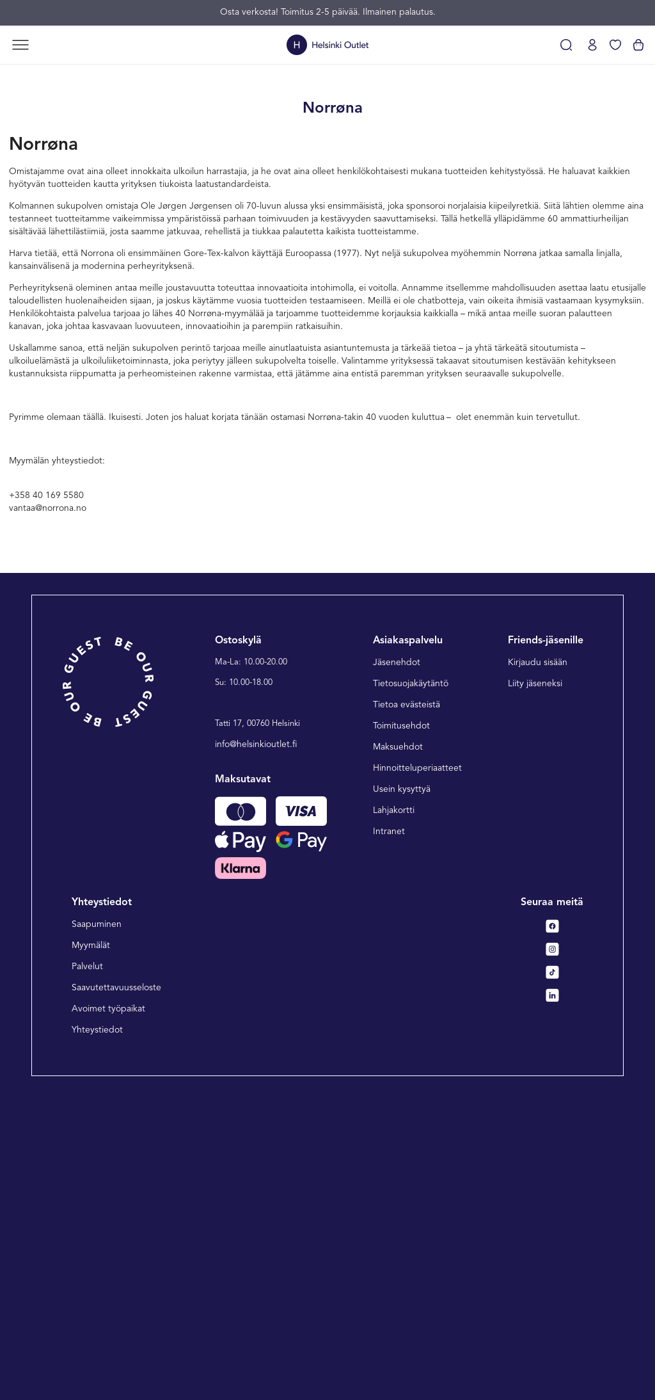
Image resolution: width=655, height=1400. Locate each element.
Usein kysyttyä (401, 1092)
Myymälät (91, 1248)
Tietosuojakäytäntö (410, 986)
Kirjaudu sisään (537, 965)
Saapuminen (97, 1227)
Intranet (389, 1134)
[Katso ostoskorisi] (638, 44)
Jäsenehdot (396, 965)
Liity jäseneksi (535, 986)
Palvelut (87, 1270)
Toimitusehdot (401, 1028)
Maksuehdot (398, 1049)
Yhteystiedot (97, 1333)
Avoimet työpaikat (108, 1312)
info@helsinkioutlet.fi (256, 1047)
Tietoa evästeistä (406, 1007)
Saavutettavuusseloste (116, 1291)
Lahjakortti (393, 1113)
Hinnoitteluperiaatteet (417, 1070)
